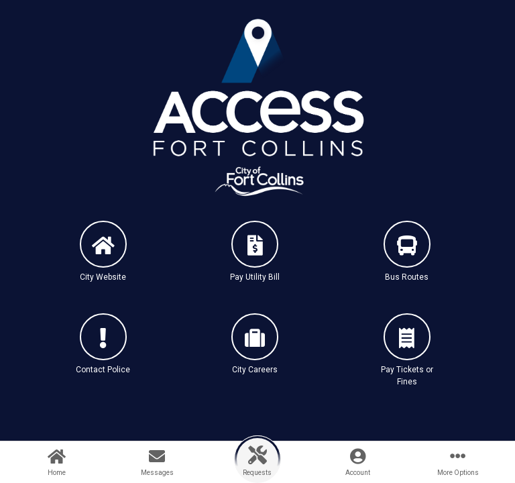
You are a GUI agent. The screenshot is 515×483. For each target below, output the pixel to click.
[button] (103, 263)
